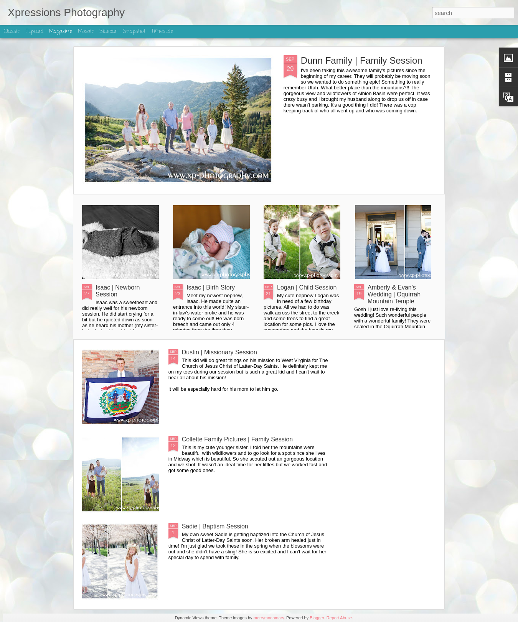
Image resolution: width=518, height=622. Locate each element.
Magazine (60, 32)
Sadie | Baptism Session (215, 526)
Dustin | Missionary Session (219, 352)
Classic (12, 32)
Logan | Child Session (307, 287)
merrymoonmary (269, 617)
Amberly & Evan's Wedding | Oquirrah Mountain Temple (394, 294)
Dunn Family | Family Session (361, 60)
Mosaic (86, 32)
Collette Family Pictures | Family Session (237, 439)
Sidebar (108, 32)
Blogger (317, 617)
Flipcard (34, 32)
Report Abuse (339, 617)
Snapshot (134, 32)
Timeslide (162, 32)
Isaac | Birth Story (210, 287)
